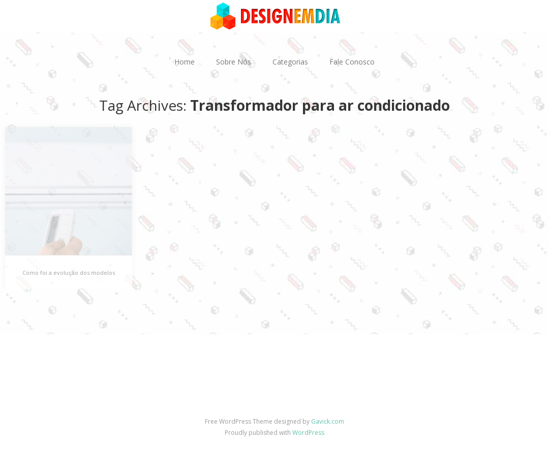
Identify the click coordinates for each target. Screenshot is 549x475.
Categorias (290, 62)
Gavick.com (327, 421)
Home (184, 62)
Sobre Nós (233, 62)
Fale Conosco (352, 62)
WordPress (308, 432)
